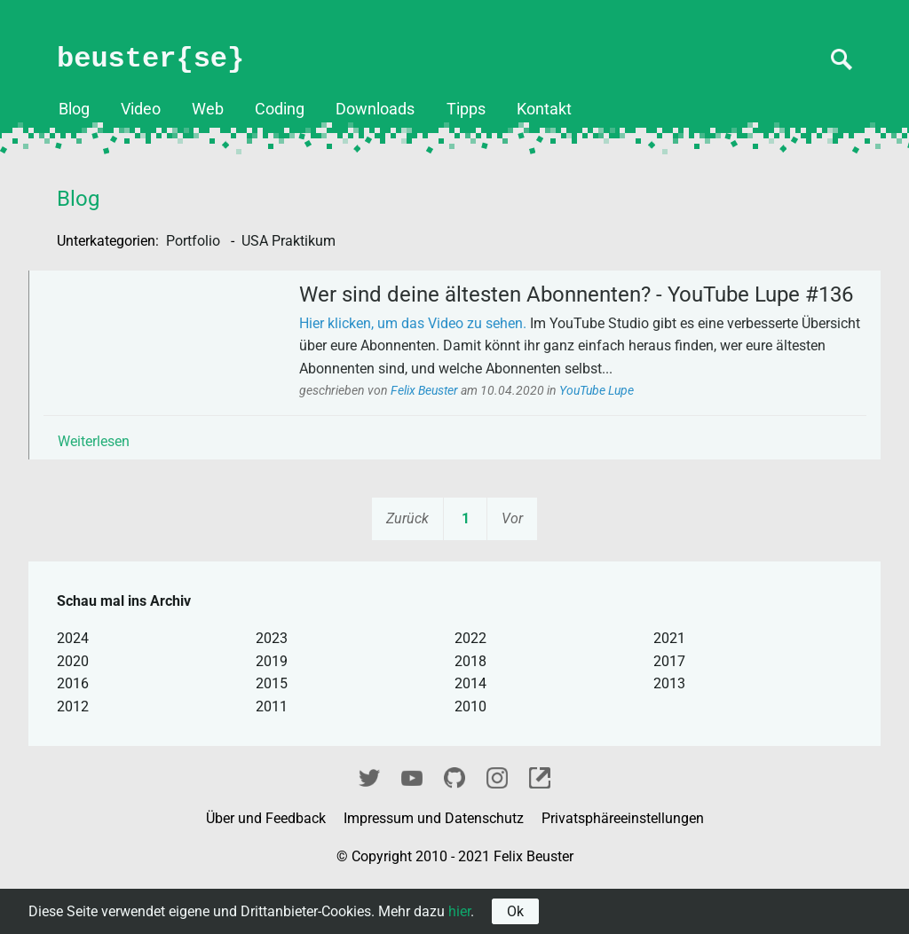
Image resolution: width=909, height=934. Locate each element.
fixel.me (539, 823)
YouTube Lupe (612, 431)
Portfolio (195, 240)
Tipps (466, 109)
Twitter (369, 823)
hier (459, 911)
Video (141, 109)
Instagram (497, 823)
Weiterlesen (110, 482)
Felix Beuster (442, 431)
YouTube (412, 823)
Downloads (375, 109)
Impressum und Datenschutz (435, 866)
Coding (279, 109)
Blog (74, 109)
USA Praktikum (288, 240)
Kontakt (544, 109)
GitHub (454, 823)
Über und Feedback (267, 866)
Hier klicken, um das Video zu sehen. (428, 364)
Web (208, 109)
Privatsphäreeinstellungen (622, 866)
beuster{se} (150, 59)
